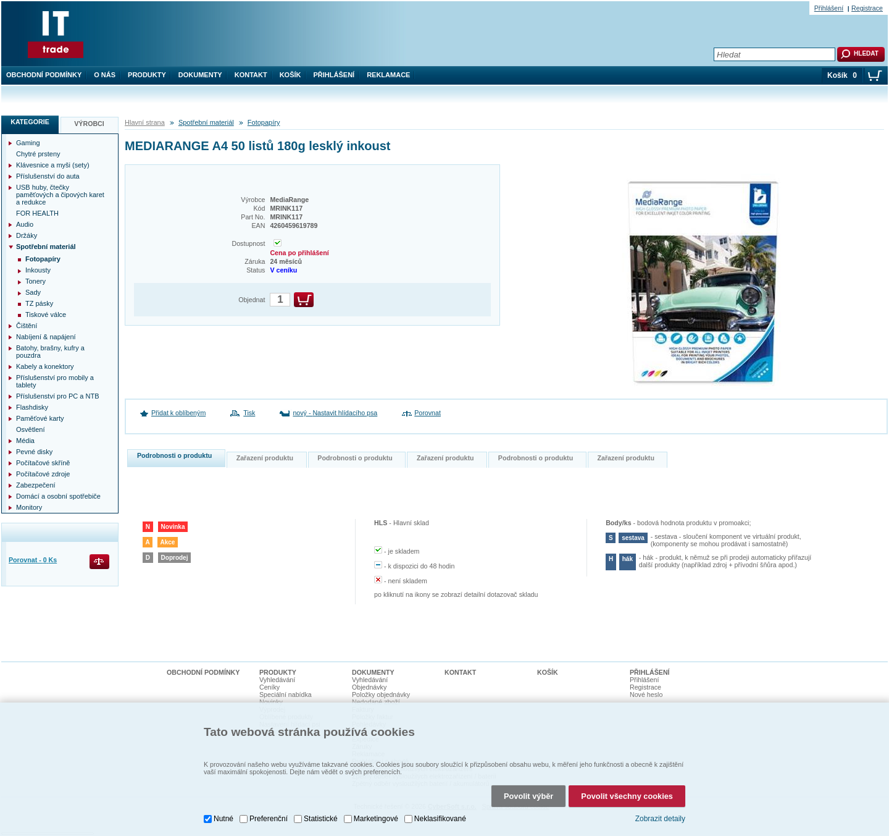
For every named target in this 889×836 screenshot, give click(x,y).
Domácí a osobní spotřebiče (58, 496)
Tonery (35, 281)
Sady (33, 292)
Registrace (867, 8)
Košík (290, 74)
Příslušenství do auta (48, 176)
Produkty (147, 74)
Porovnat (427, 412)
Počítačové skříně (43, 463)
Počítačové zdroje (43, 474)
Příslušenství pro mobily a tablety (55, 381)
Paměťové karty (40, 418)
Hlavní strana (145, 122)
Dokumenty (200, 74)
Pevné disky (34, 451)
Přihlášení (334, 74)
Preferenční (268, 815)
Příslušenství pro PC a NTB (57, 396)
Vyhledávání (277, 679)
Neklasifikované (440, 815)
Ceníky (269, 687)
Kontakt (251, 74)
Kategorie (29, 121)
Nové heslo (646, 694)
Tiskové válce (45, 314)
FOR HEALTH (37, 213)
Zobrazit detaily (660, 816)
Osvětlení (30, 429)
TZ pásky (39, 303)
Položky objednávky (381, 694)
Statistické (321, 815)
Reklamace (388, 74)
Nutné (223, 815)
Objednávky (369, 687)
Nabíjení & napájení (46, 336)
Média (25, 440)
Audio (24, 224)
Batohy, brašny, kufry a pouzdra (50, 351)
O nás (104, 74)
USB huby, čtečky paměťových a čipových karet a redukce (60, 195)
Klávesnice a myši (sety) (53, 165)
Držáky (26, 235)
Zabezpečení (36, 485)
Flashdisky (32, 407)
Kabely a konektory (45, 366)
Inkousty (38, 270)
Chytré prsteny (38, 154)
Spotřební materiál (206, 122)
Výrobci (89, 123)
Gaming (28, 142)
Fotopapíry (264, 122)
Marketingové (376, 815)
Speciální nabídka (285, 694)
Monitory (29, 507)
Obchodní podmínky (43, 74)
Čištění (26, 325)
